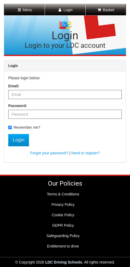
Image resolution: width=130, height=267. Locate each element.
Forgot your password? (49, 153)
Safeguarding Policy (63, 236)
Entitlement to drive (63, 246)
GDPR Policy (63, 225)
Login (18, 140)
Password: (17, 106)
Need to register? (85, 153)
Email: (13, 86)
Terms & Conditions (63, 194)
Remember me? (24, 127)
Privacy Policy (62, 204)
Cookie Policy (63, 215)
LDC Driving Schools (63, 262)
